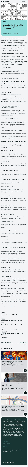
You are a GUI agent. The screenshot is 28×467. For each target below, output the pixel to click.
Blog (4, 22)
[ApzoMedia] (5, 1)
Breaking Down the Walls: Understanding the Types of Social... (13, 384)
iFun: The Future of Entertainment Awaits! (10, 339)
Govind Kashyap (8, 33)
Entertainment (4, 337)
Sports (3, 318)
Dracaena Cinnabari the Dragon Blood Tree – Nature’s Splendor (7, 344)
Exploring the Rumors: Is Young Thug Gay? (21, 344)
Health (3, 313)
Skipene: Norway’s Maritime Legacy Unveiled (11, 329)
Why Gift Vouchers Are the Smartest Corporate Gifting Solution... (12, 362)
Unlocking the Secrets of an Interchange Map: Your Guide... (13, 407)
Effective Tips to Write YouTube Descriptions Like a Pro (13, 324)
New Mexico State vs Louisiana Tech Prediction (11, 320)
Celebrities (4, 331)
